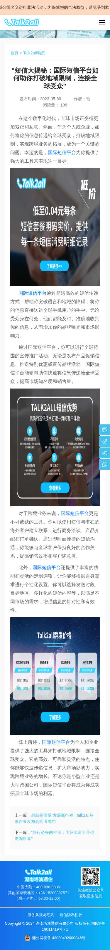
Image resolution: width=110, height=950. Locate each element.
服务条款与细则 (41, 915)
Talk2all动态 (34, 53)
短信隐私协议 (71, 915)
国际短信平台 (62, 152)
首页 (14, 53)
